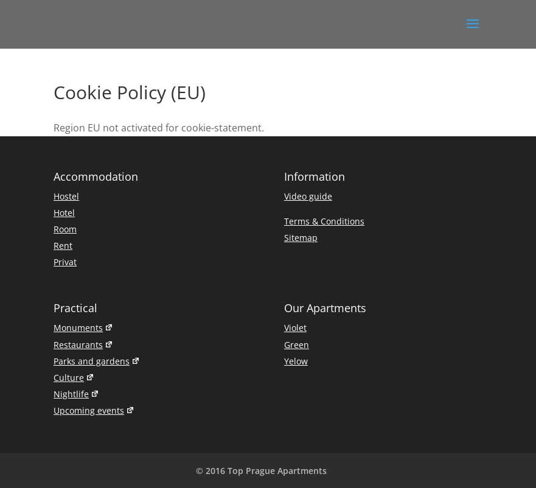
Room (65, 229)
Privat (65, 262)
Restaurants (83, 344)
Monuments (83, 327)
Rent (63, 245)
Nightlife (76, 394)
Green (296, 344)
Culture (74, 377)
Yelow (296, 361)
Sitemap (301, 237)
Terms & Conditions (324, 221)
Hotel (64, 212)
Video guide (308, 196)
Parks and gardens (97, 361)
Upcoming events (94, 410)
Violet (295, 327)
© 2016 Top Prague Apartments (261, 470)
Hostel (66, 196)
